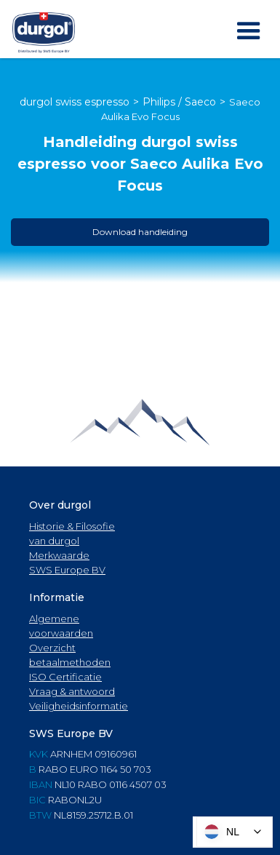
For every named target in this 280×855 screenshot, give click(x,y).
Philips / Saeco (179, 101)
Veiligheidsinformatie (78, 706)
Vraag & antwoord (72, 691)
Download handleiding (140, 231)
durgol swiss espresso (74, 101)
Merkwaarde (59, 555)
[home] (43, 32)
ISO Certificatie (65, 677)
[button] (248, 31)
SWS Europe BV (67, 570)
